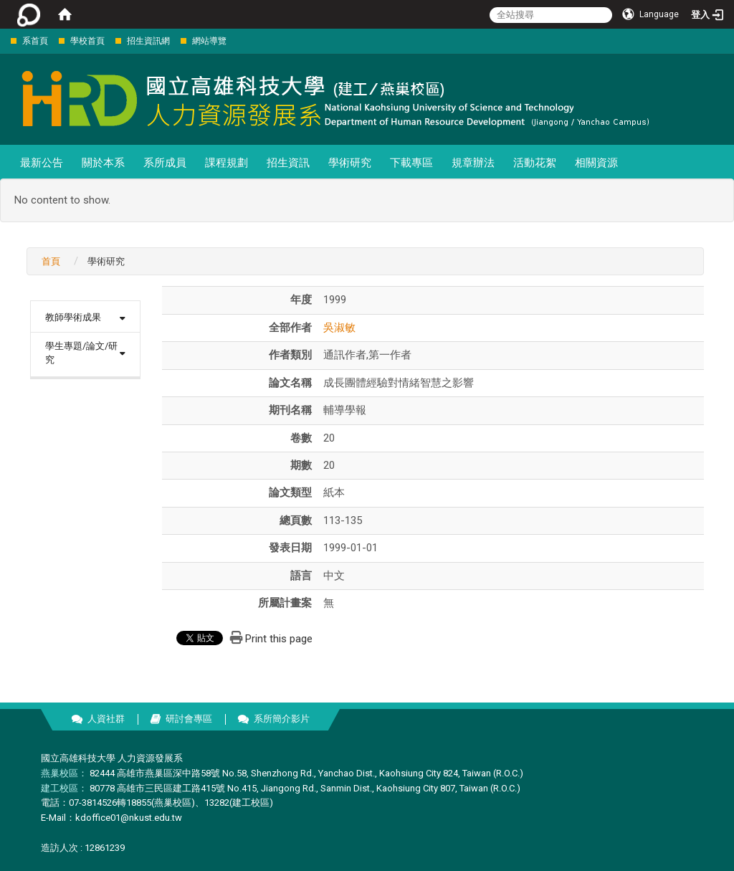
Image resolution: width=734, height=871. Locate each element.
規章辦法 (473, 162)
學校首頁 (87, 41)
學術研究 (349, 162)
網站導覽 (209, 41)
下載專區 (411, 162)
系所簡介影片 (282, 718)
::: (3, 40)
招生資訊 (288, 162)
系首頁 (35, 41)
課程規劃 (226, 162)
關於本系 (103, 162)
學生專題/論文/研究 (81, 353)
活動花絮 (534, 162)
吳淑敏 (339, 327)
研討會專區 (189, 718)
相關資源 (596, 162)
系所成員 (164, 162)
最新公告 (41, 162)
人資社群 (106, 718)
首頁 (51, 261)
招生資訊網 (148, 41)
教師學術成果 (73, 317)
